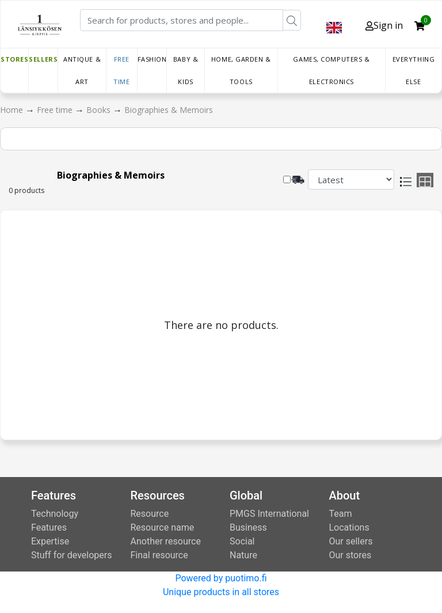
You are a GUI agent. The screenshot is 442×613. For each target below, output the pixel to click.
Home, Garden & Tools (241, 70)
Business (248, 527)
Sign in (384, 25)
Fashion (152, 59)
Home (12, 109)
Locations (349, 527)
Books (99, 109)
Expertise (50, 541)
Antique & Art (82, 70)
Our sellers (351, 541)
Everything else (414, 70)
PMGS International (269, 513)
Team (340, 513)
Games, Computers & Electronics (331, 70)
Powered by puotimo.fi (220, 578)
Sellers (43, 59)
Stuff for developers (71, 555)
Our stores (350, 555)
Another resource (166, 541)
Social (242, 541)
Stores (14, 59)
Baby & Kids (185, 70)
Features (49, 527)
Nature (243, 555)
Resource (150, 513)
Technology (54, 513)
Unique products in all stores (221, 591)
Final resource (159, 555)
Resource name (163, 527)
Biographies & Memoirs (168, 109)
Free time (121, 70)
